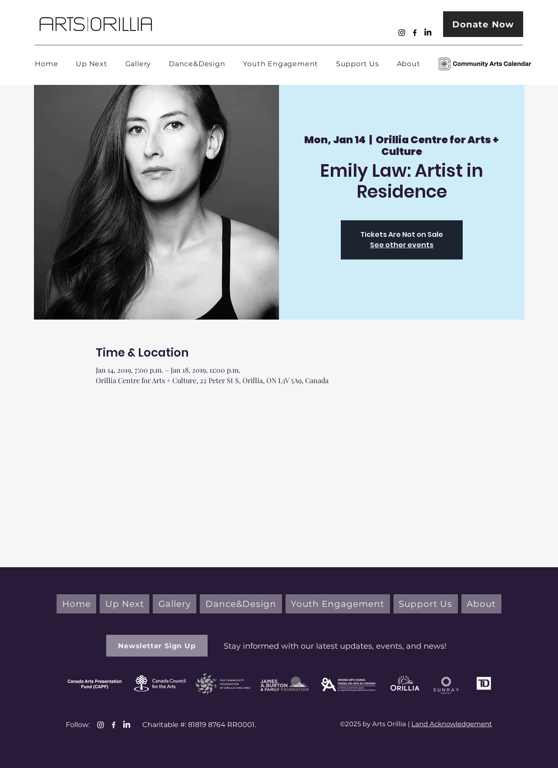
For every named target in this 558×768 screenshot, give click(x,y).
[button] (157, 646)
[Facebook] (414, 32)
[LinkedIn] (428, 32)
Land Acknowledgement (451, 724)
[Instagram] (401, 32)
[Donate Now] (483, 24)
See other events (402, 245)
